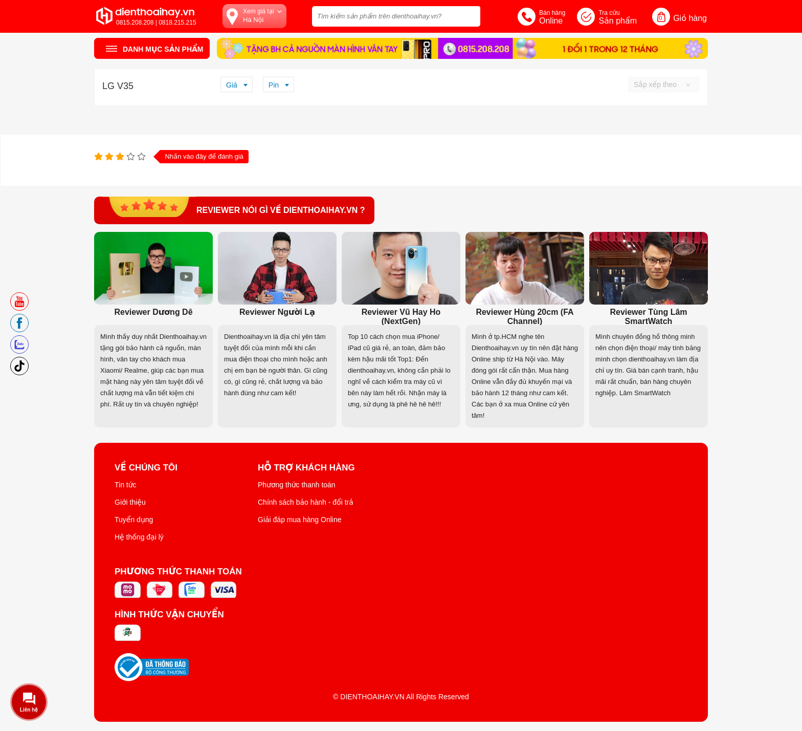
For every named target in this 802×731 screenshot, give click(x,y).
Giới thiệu (130, 502)
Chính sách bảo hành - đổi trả (305, 502)
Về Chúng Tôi (146, 467)
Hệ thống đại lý (139, 537)
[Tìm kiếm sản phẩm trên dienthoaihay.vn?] (396, 16)
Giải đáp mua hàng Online (299, 519)
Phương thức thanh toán (297, 485)
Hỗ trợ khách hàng (306, 467)
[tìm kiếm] (469, 15)
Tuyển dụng (134, 519)
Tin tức (126, 485)
